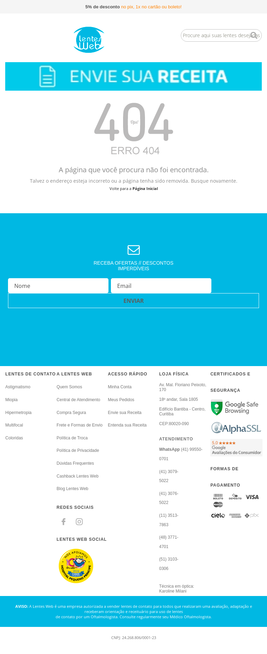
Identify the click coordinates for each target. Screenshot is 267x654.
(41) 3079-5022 (168, 476)
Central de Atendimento (78, 399)
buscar (254, 35)
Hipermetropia (18, 412)
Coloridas (14, 438)
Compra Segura (71, 412)
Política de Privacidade (78, 450)
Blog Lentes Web (72, 488)
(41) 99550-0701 (181, 454)
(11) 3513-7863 (168, 520)
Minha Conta (119, 386)
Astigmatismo (17, 386)
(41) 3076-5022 (168, 498)
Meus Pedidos (121, 399)
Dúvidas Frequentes (75, 463)
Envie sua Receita (124, 412)
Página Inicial (145, 188)
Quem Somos (69, 386)
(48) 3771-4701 (168, 542)
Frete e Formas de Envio (80, 425)
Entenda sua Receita (127, 425)
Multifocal (14, 425)
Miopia (11, 399)
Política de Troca (72, 438)
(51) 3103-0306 (168, 564)
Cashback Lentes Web (78, 476)
